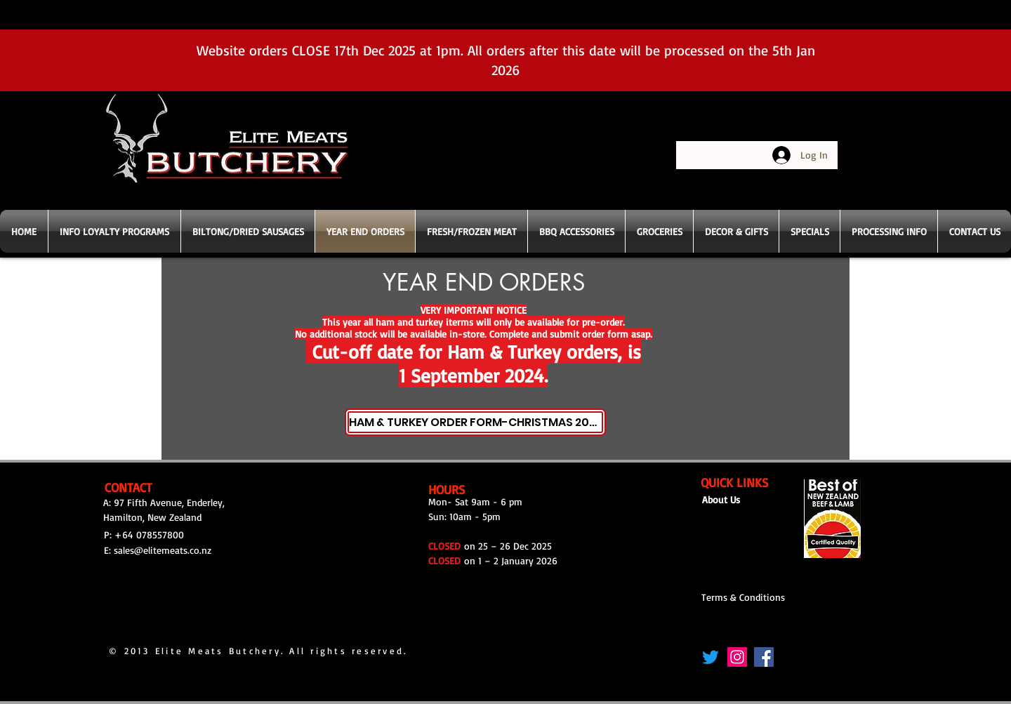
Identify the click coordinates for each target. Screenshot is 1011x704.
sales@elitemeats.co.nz (162, 550)
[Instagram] (737, 657)
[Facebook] (764, 657)
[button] (471, 231)
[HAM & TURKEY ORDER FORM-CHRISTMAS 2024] (475, 422)
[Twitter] (710, 657)
